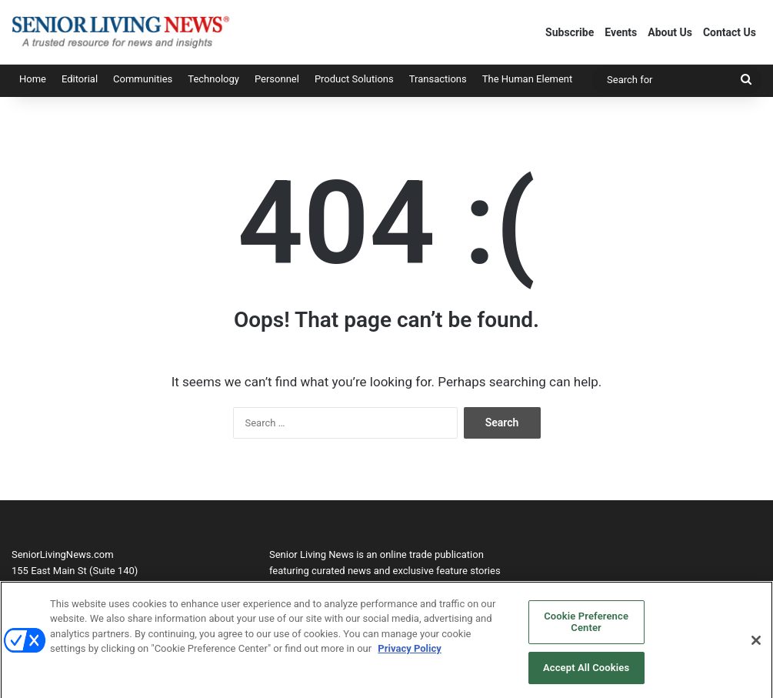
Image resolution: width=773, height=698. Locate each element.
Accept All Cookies (586, 673)
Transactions (438, 79)
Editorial (80, 79)
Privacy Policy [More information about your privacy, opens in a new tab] (409, 654)
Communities (142, 79)
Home (32, 79)
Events (621, 32)
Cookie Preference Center (586, 627)
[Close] (756, 645)
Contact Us (729, 32)
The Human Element (527, 79)
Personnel (277, 79)
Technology (213, 79)
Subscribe (569, 32)
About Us (670, 32)
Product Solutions (354, 79)
